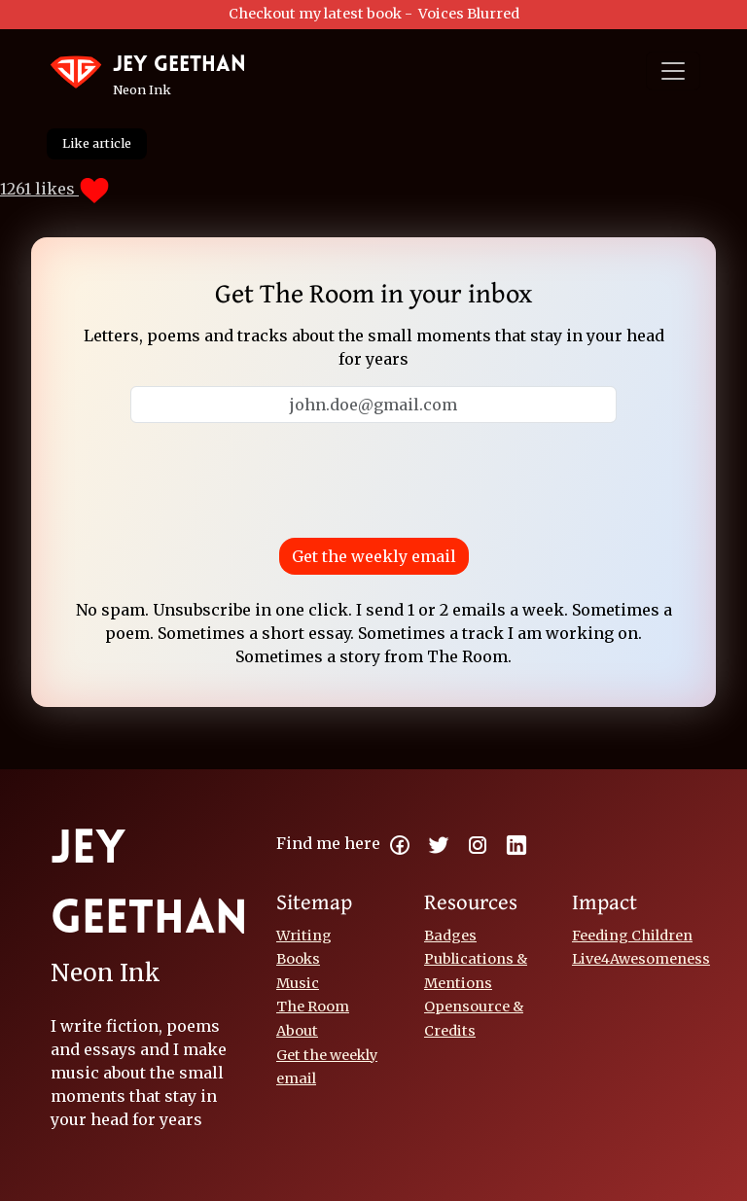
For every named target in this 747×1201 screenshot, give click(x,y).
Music (297, 983)
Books (298, 959)
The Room (312, 1006)
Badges (450, 935)
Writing (304, 935)
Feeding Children (632, 935)
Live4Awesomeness (641, 959)
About (297, 1031)
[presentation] (373, 476)
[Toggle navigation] (673, 71)
